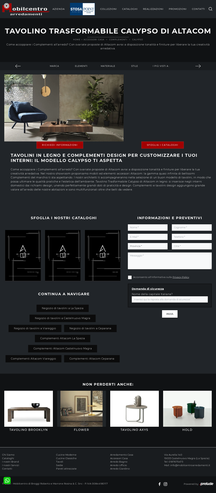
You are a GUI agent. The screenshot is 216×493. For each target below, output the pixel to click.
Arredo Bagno (118, 461)
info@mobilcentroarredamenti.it (190, 465)
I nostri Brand (10, 461)
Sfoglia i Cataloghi (162, 145)
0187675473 (176, 461)
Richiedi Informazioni (60, 145)
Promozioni (178, 8)
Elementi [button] (81, 66)
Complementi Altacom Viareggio (33, 358)
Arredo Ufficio (118, 465)
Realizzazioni (153, 8)
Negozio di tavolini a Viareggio (35, 328)
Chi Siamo (8, 454)
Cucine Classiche (66, 458)
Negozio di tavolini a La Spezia (63, 308)
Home (76, 39)
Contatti (198, 8)
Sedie (59, 465)
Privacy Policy (181, 277)
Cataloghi (130, 8)
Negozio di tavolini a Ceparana (90, 328)
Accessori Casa (94, 39)
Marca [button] (54, 66)
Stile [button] (134, 66)
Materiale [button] (108, 66)
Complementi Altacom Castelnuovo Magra (62, 348)
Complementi (118, 39)
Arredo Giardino (120, 468)
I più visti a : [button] (161, 66)
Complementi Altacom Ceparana (91, 358)
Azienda (59, 8)
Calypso (137, 39)
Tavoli (59, 461)
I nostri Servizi (10, 465)
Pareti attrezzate (66, 468)
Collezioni (108, 8)
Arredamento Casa (121, 454)
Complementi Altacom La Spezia (62, 338)
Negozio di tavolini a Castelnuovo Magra (62, 318)
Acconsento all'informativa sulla (161, 277)
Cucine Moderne (66, 454)
